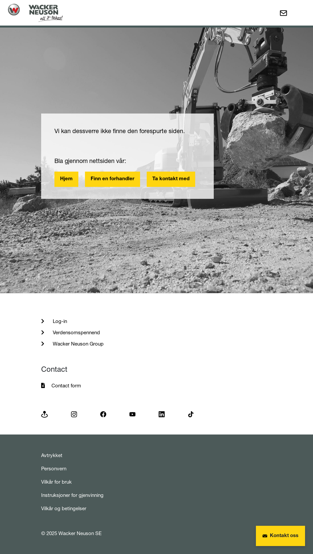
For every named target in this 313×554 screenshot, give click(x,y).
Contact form (66, 385)
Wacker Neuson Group (77, 344)
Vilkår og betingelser (63, 508)
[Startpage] (35, 13)
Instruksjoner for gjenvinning (72, 495)
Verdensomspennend (75, 332)
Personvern (53, 468)
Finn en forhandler (112, 179)
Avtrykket (51, 455)
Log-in (59, 321)
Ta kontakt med (171, 179)
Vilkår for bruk (56, 482)
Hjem (66, 179)
